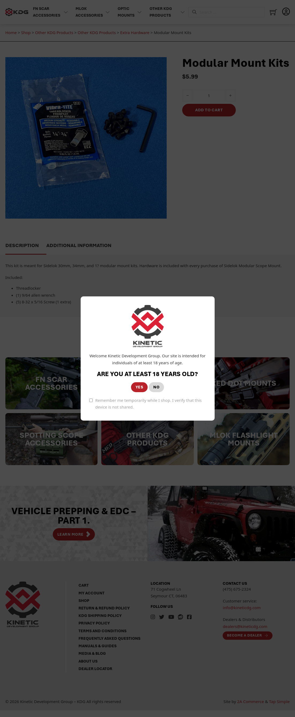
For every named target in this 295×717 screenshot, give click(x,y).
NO (156, 387)
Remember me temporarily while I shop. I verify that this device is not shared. (148, 404)
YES (139, 387)
